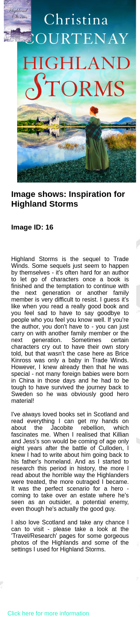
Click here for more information (48, 613)
